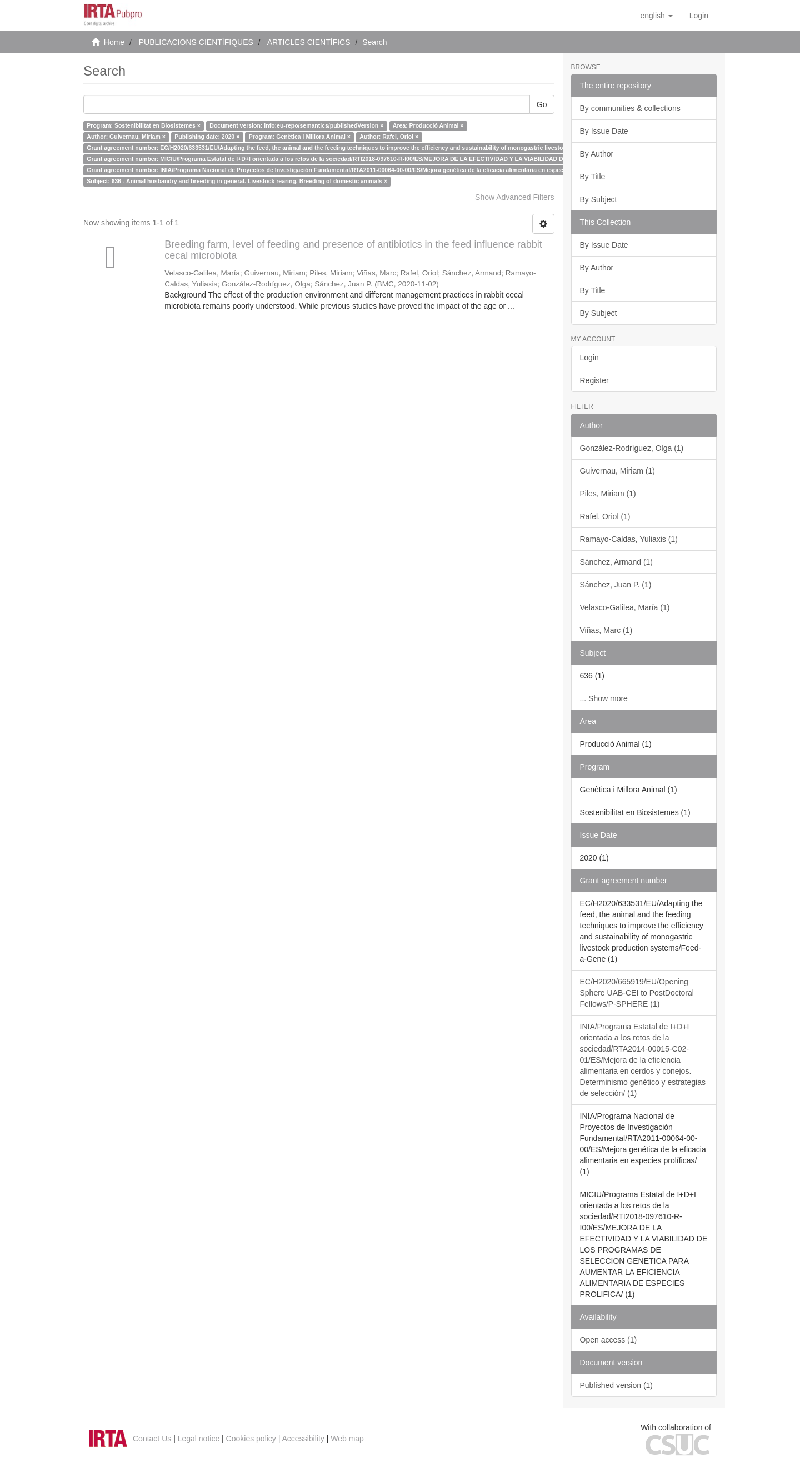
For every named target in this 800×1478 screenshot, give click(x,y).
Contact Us (152, 1438)
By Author (597, 153)
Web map (347, 1438)
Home (114, 42)
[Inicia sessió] (699, 15)
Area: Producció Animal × (428, 125)
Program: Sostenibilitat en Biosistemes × (144, 125)
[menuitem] (699, 15)
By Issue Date (604, 131)
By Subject (598, 199)
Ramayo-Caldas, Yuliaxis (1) (629, 539)
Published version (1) (616, 1385)
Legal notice (199, 1438)
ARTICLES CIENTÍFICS (309, 42)
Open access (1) (608, 1339)
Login (589, 357)
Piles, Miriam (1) (608, 493)
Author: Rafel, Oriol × (388, 136)
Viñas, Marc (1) (606, 630)
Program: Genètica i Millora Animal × (300, 136)
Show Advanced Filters (514, 197)
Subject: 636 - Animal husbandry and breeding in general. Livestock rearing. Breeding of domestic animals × (237, 181)
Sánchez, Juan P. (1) (616, 584)
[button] (656, 15)
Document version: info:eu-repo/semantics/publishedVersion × (296, 125)
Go (542, 104)
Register (594, 380)
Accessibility (303, 1438)
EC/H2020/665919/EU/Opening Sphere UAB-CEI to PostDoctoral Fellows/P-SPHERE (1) (637, 992)
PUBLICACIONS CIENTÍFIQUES (196, 42)
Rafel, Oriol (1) (605, 516)
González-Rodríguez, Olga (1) (632, 448)
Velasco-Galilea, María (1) (625, 607)
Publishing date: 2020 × (206, 136)
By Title (593, 176)
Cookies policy (251, 1438)
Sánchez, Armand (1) (616, 561)
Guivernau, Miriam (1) (617, 470)
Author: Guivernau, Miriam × (126, 136)
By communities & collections (630, 108)
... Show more (604, 698)
